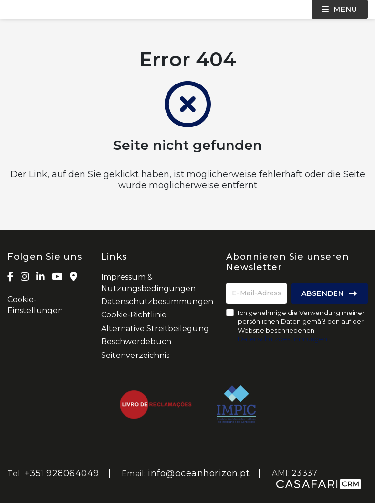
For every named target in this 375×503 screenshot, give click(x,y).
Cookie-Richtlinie (134, 314)
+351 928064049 (61, 473)
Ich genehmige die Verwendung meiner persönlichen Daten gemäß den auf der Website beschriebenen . (301, 326)
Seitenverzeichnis (135, 355)
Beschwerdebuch (136, 341)
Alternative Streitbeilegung (155, 328)
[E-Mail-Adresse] (256, 293)
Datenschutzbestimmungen (157, 301)
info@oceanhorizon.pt (199, 473)
